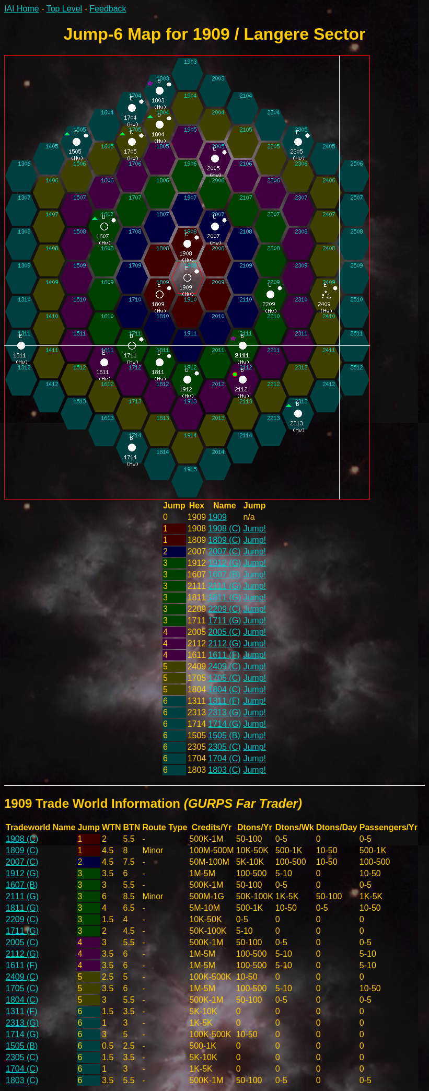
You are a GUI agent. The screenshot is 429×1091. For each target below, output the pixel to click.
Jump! (254, 528)
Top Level (65, 8)
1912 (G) (224, 563)
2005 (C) (224, 632)
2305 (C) (224, 746)
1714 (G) (224, 723)
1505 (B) (224, 735)
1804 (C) (224, 689)
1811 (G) (224, 597)
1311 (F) (223, 701)
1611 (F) (223, 655)
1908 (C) (224, 528)
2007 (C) (224, 551)
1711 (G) (224, 620)
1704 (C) (224, 758)
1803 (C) (224, 769)
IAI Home (21, 8)
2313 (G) (224, 712)
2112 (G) (224, 643)
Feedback (107, 8)
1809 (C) (224, 540)
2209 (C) (224, 609)
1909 (217, 517)
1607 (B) (224, 574)
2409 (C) (224, 666)
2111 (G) (224, 586)
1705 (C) (224, 678)
